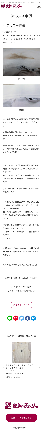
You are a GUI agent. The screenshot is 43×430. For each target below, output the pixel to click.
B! (33, 318)
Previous (3, 367)
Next (39, 367)
